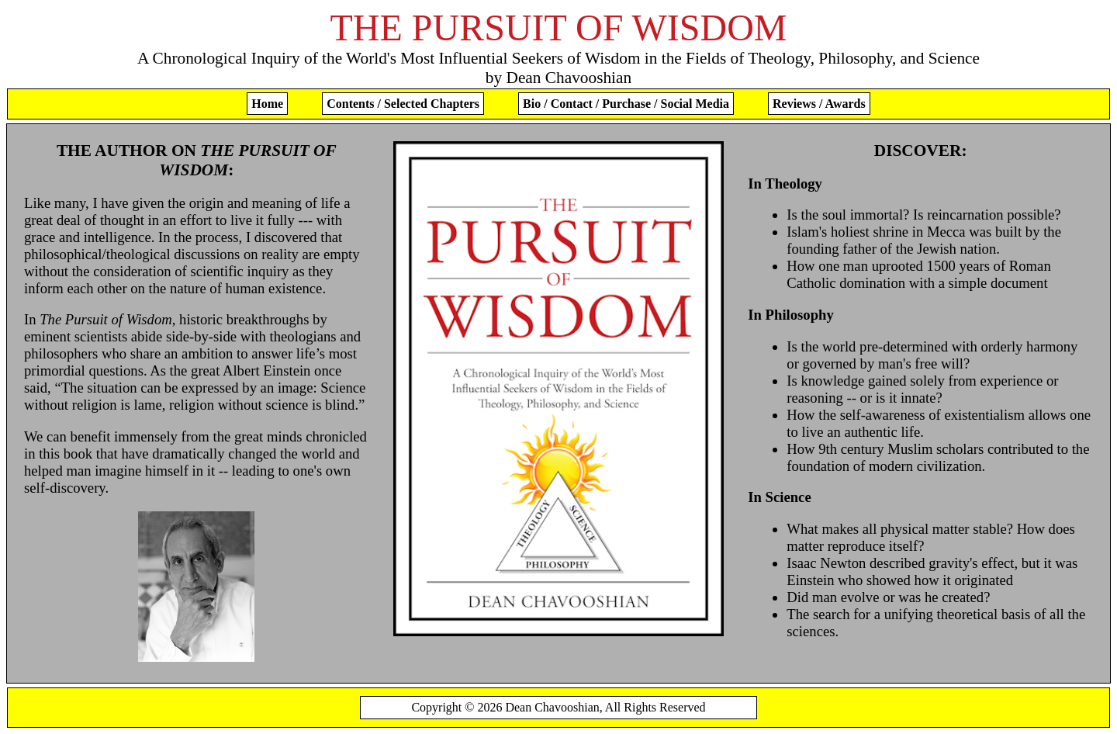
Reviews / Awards (819, 103)
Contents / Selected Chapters (403, 103)
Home (267, 103)
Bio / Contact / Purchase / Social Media (626, 103)
